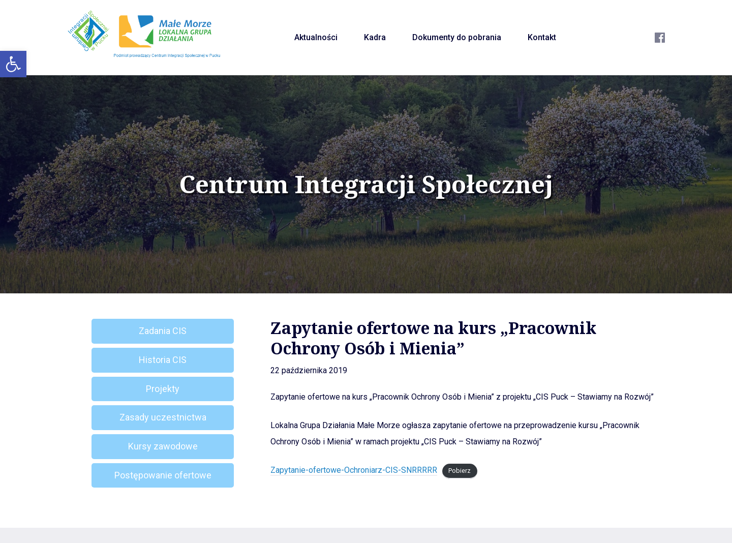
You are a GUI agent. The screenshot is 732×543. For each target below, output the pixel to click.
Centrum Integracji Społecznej (366, 184)
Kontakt (542, 37)
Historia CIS (163, 359)
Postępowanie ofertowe (162, 475)
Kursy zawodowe (163, 446)
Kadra (375, 37)
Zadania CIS (163, 330)
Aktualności (316, 37)
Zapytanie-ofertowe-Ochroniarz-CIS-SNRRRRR (353, 470)
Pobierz (459, 470)
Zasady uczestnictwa (162, 417)
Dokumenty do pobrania (456, 37)
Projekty (162, 388)
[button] (13, 64)
